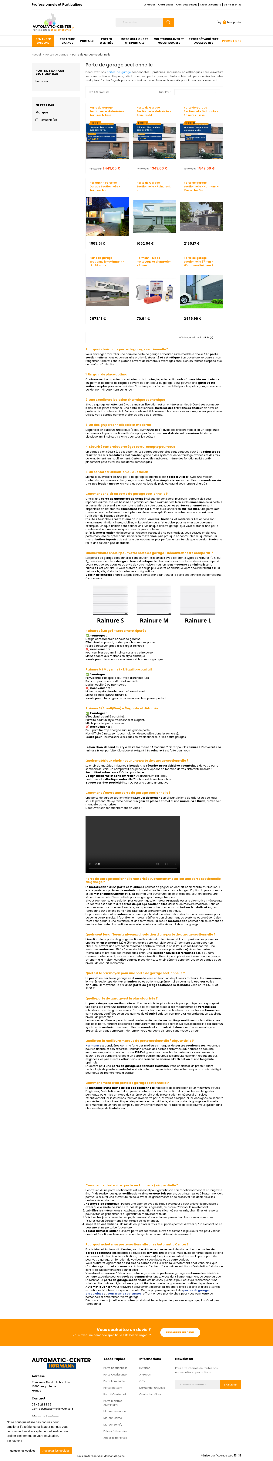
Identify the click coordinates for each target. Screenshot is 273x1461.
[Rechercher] (145, 22)
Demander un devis (180, 1332)
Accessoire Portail (115, 1438)
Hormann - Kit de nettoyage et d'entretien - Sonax (154, 261)
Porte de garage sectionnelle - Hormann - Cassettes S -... (201, 186)
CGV (142, 1381)
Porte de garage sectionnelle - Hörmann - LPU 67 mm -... (106, 261)
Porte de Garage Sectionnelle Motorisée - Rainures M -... (154, 111)
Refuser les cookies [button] (22, 1450)
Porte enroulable (114, 1381)
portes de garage (119, 72)
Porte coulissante (115, 1374)
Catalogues (165, 4)
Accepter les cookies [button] (55, 1450)
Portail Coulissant (114, 1394)
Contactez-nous (186, 4)
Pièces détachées (115, 1431)
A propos (145, 1374)
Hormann (41, 81)
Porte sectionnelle (115, 1368)
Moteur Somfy (112, 1424)
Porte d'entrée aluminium (113, 1403)
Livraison (144, 1368)
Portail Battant (112, 1388)
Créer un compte (210, 4)
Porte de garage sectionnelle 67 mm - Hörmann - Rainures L (198, 261)
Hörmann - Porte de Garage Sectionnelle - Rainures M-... (104, 186)
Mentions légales (114, 1456)
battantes (133, 1293)
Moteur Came (112, 1418)
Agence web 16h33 (229, 1455)
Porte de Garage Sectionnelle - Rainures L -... (154, 186)
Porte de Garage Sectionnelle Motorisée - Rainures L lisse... (201, 111)
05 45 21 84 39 (232, 4)
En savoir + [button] (14, 1441)
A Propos (149, 4)
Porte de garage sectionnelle (49, 72)
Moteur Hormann (114, 1411)
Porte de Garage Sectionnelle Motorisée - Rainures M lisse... (106, 111)
